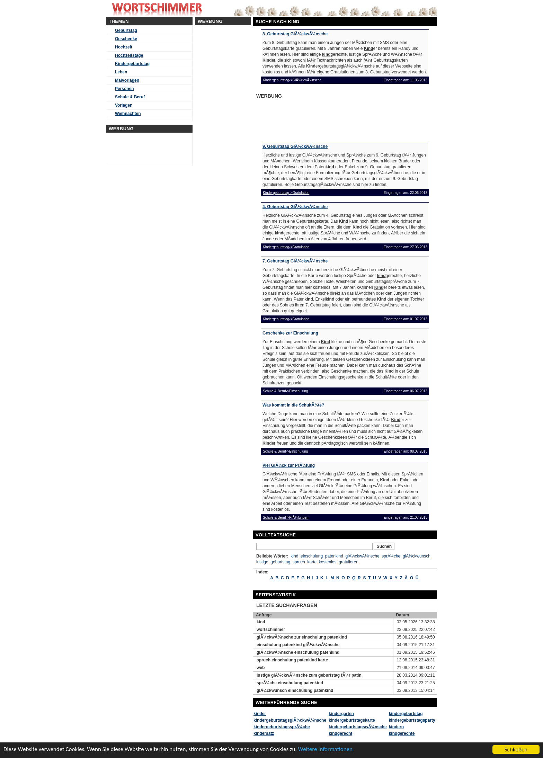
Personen (124, 88)
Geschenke (126, 38)
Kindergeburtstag (132, 63)
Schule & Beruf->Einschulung (285, 391)
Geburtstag (126, 30)
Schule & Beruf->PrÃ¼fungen (285, 517)
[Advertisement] (309, 118)
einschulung (312, 556)
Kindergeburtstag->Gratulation (286, 193)
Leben (121, 72)
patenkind (334, 556)
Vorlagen (123, 105)
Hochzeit (123, 47)
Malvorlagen (127, 80)
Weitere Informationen (326, 750)
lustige (262, 562)
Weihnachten (128, 113)
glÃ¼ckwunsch (416, 556)
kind (294, 556)
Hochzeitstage (129, 55)
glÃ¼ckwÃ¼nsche (363, 556)
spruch (299, 562)
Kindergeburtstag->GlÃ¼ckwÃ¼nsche (292, 80)
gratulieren (348, 562)
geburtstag (280, 562)
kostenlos (328, 562)
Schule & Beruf (130, 97)
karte (312, 562)
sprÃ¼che (391, 556)
